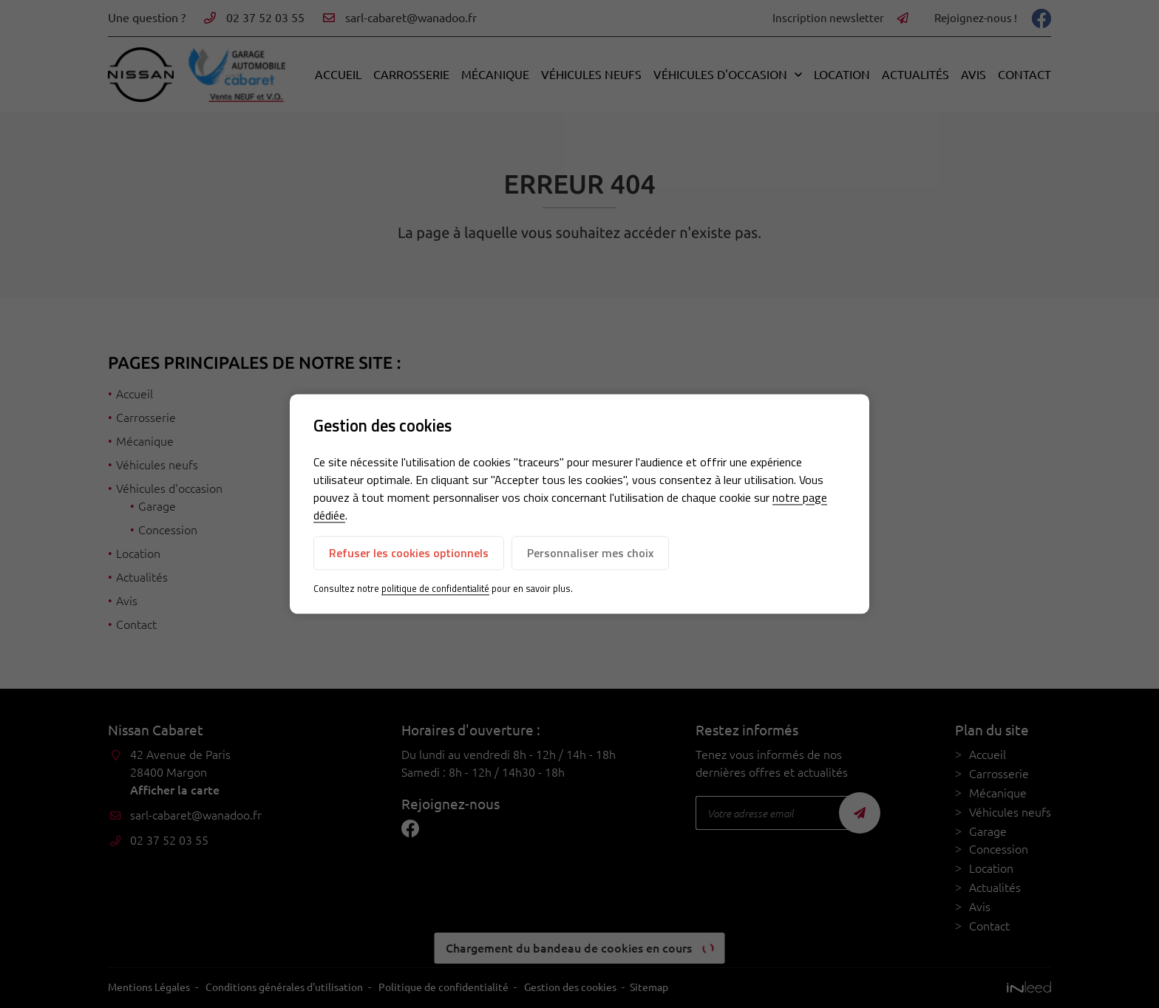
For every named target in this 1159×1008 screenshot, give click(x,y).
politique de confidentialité (435, 588)
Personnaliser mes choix (590, 553)
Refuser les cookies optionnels (409, 553)
